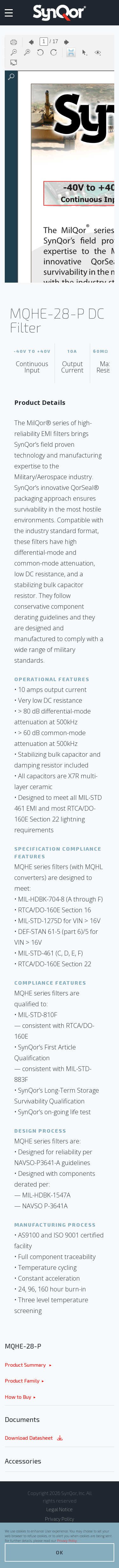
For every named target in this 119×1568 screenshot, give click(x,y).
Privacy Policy (67, 1540)
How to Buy (18, 1397)
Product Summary (26, 1365)
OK (59, 1552)
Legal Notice (59, 1509)
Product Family (22, 1380)
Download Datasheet (34, 1438)
